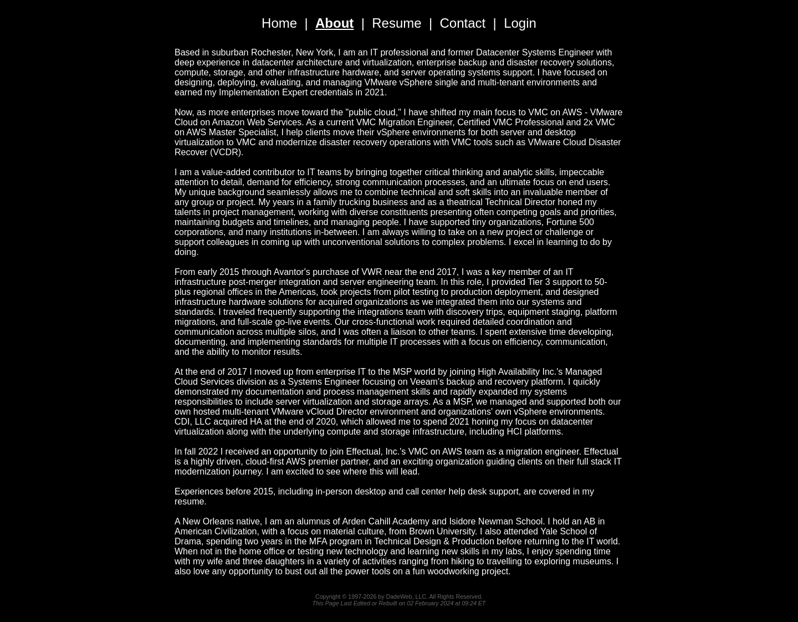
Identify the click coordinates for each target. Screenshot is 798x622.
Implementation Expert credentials (286, 92)
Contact (463, 23)
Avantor (289, 272)
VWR (371, 272)
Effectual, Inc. (373, 451)
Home (279, 23)
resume (189, 501)
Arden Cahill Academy (385, 521)
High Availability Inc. (517, 371)
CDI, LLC (193, 421)
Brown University (442, 531)
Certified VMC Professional (510, 122)
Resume (396, 23)
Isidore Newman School (496, 521)
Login (520, 23)
